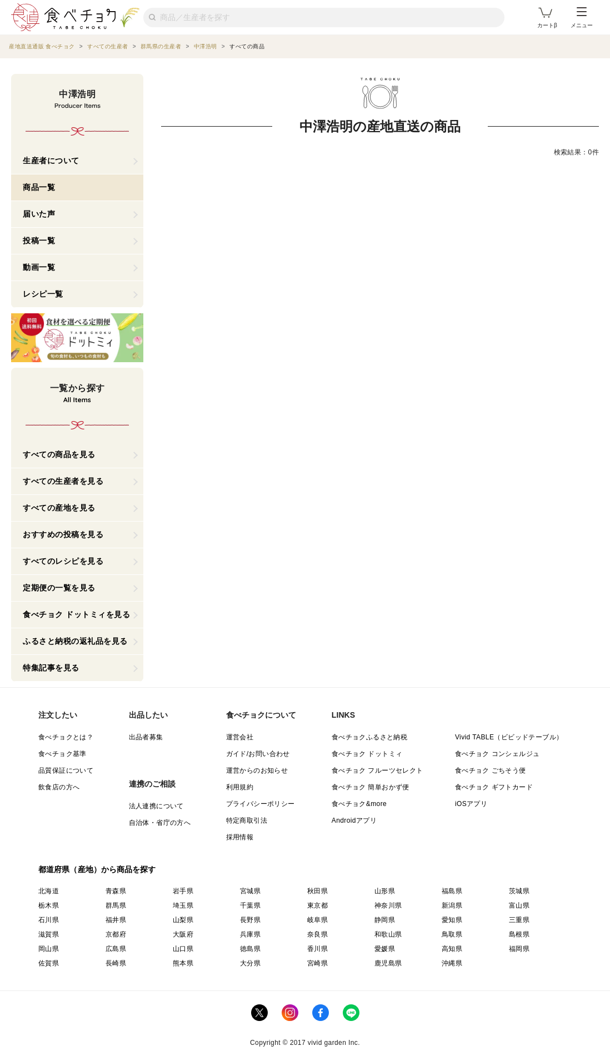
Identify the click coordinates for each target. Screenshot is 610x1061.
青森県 (116, 891)
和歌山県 (388, 934)
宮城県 (250, 891)
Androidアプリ (354, 820)
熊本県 (183, 963)
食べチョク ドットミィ (367, 754)
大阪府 (183, 934)
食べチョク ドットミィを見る (76, 614)
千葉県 (250, 905)
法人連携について (156, 806)
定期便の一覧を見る (59, 587)
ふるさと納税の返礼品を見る (75, 641)
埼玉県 (183, 905)
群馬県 (116, 905)
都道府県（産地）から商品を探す (97, 869)
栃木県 (48, 905)
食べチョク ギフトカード (494, 787)
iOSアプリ (471, 804)
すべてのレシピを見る (63, 561)
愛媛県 (384, 949)
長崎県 (116, 963)
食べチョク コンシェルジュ (497, 754)
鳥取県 (452, 934)
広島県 (116, 949)
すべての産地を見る (59, 507)
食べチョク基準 (62, 754)
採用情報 (240, 837)
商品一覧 (39, 187)
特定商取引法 (246, 820)
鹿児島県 (388, 963)
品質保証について (65, 770)
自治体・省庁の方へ (160, 823)
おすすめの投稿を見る (63, 534)
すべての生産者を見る (63, 481)
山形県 (384, 891)
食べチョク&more (359, 804)
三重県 (519, 920)
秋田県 (317, 891)
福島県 (452, 891)
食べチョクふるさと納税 (369, 737)
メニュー (582, 17)
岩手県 (183, 891)
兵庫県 (250, 934)
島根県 (519, 934)
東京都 (317, 905)
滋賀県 (48, 934)
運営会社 (240, 737)
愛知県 (452, 920)
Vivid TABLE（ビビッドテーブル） (509, 737)
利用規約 (240, 787)
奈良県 (317, 934)
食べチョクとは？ (65, 737)
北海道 (48, 891)
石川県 (48, 920)
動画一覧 (39, 267)
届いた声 (39, 213)
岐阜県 (317, 920)
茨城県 (519, 891)
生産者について (51, 160)
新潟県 (452, 905)
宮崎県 (317, 963)
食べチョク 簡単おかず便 (370, 787)
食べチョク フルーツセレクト (377, 770)
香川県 (317, 949)
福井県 (116, 920)
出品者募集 (146, 737)
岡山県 (48, 949)
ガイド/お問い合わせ (258, 754)
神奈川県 (388, 905)
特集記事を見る (51, 667)
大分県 (250, 963)
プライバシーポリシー (260, 804)
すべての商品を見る (59, 454)
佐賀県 (48, 963)
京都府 (116, 934)
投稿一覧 (39, 240)
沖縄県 (452, 963)
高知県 (452, 949)
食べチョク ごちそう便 (490, 770)
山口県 (183, 949)
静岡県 (384, 920)
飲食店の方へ (58, 787)
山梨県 (183, 920)
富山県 (519, 905)
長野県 (250, 920)
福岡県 (519, 949)
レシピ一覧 (43, 293)
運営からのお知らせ (257, 770)
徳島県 (250, 949)
